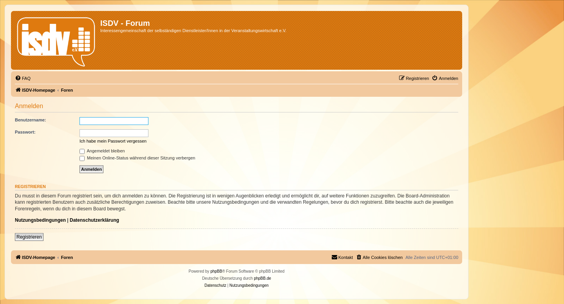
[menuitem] (23, 78)
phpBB (216, 271)
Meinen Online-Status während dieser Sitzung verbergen (137, 158)
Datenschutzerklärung (94, 220)
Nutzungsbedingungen (40, 220)
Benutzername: (30, 120)
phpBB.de (262, 278)
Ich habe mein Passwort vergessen (113, 141)
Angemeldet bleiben (102, 150)
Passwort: (25, 132)
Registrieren (29, 237)
